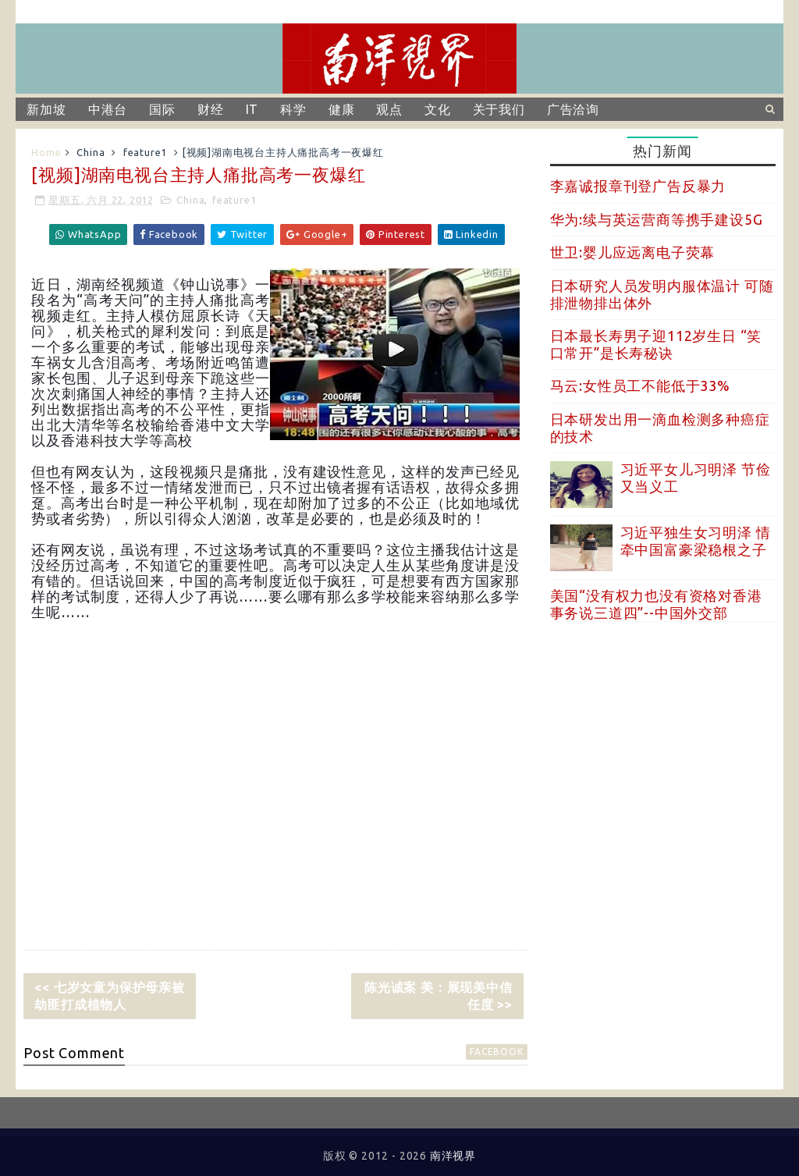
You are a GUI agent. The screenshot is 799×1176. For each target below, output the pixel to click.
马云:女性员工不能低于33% (640, 385)
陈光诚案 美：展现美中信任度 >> (438, 995)
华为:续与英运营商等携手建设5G (656, 219)
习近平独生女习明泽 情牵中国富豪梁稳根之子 (695, 540)
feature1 (145, 152)
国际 (162, 109)
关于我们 (499, 109)
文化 (437, 109)
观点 (389, 109)
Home (46, 152)
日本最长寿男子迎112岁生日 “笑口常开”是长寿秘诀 (656, 344)
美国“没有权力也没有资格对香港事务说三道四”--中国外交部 (656, 604)
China (90, 152)
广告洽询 (573, 109)
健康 (341, 109)
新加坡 (46, 109)
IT (252, 109)
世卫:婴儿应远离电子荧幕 (633, 252)
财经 (210, 109)
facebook (496, 1051)
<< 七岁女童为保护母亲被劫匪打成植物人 (109, 995)
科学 (293, 109)
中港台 (107, 109)
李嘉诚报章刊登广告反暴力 (638, 186)
